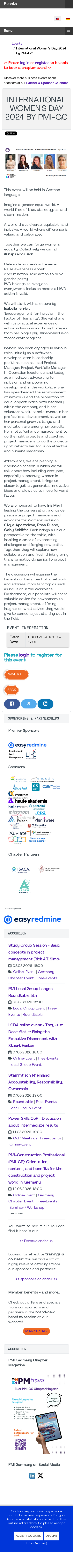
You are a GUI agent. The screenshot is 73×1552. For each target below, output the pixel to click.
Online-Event (24, 972)
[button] (36, 718)
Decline (51, 1536)
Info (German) (36, 1543)
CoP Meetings (25, 1138)
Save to (14, 674)
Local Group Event (29, 1008)
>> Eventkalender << (36, 1241)
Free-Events (47, 978)
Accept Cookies (28, 1536)
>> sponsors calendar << (36, 1279)
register (42, 63)
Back (11, 690)
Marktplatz (36, 1331)
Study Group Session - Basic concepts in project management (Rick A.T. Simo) (34, 952)
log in (24, 63)
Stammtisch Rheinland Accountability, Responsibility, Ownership (35, 1082)
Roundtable (33, 1015)
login (24, 655)
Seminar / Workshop (27, 1207)
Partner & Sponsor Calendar (47, 83)
